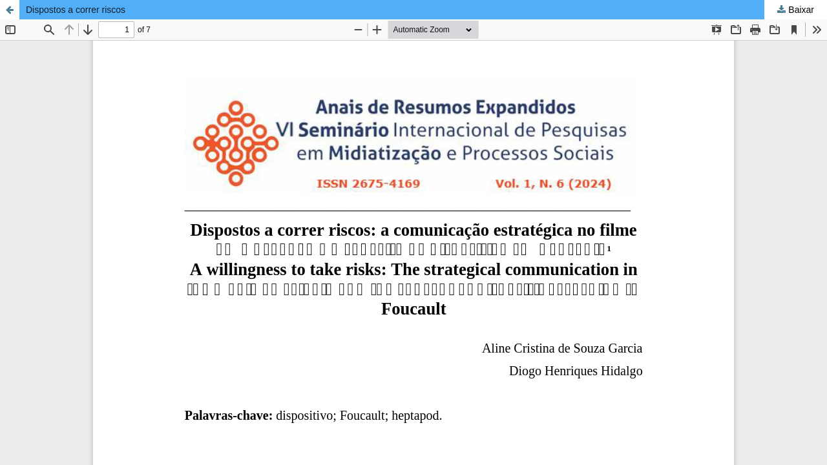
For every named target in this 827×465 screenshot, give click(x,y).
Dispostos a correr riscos (75, 10)
